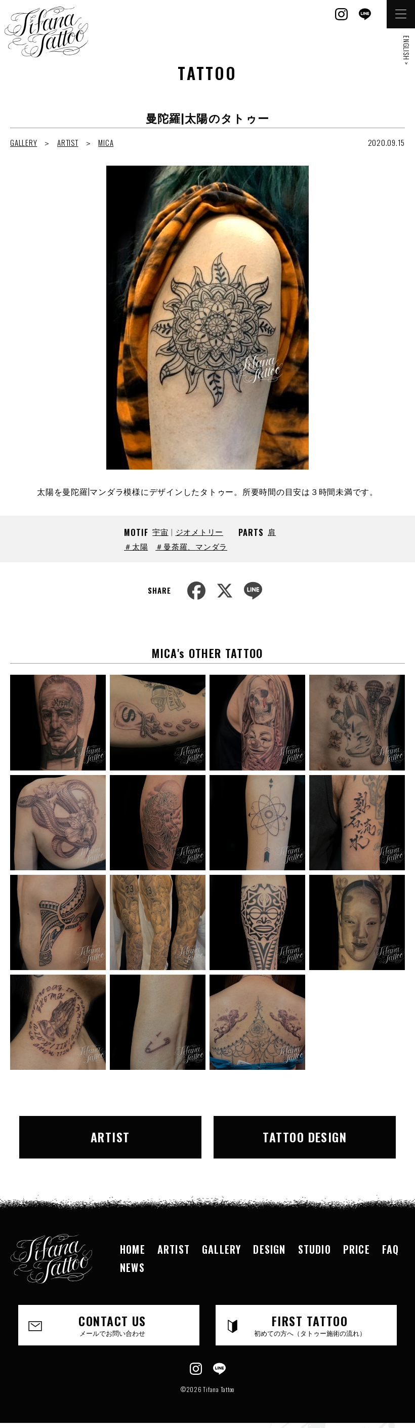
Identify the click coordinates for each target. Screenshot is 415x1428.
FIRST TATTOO (310, 1324)
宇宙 (160, 531)
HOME (132, 1249)
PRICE (356, 1249)
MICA (105, 142)
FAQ (390, 1249)
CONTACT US (112, 1324)
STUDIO (314, 1249)
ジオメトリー (200, 531)
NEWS (132, 1267)
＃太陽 (136, 546)
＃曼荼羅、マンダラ (191, 546)
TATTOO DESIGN (305, 1137)
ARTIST (67, 142)
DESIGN (269, 1249)
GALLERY (23, 142)
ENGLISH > (406, 50)
